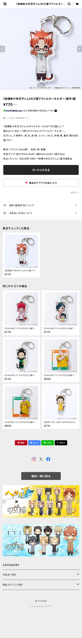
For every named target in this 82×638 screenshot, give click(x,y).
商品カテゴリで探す (13, 584)
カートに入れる (41, 170)
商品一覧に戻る (41, 476)
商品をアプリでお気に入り (41, 182)
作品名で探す (10, 574)
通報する (75, 192)
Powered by (41, 606)
